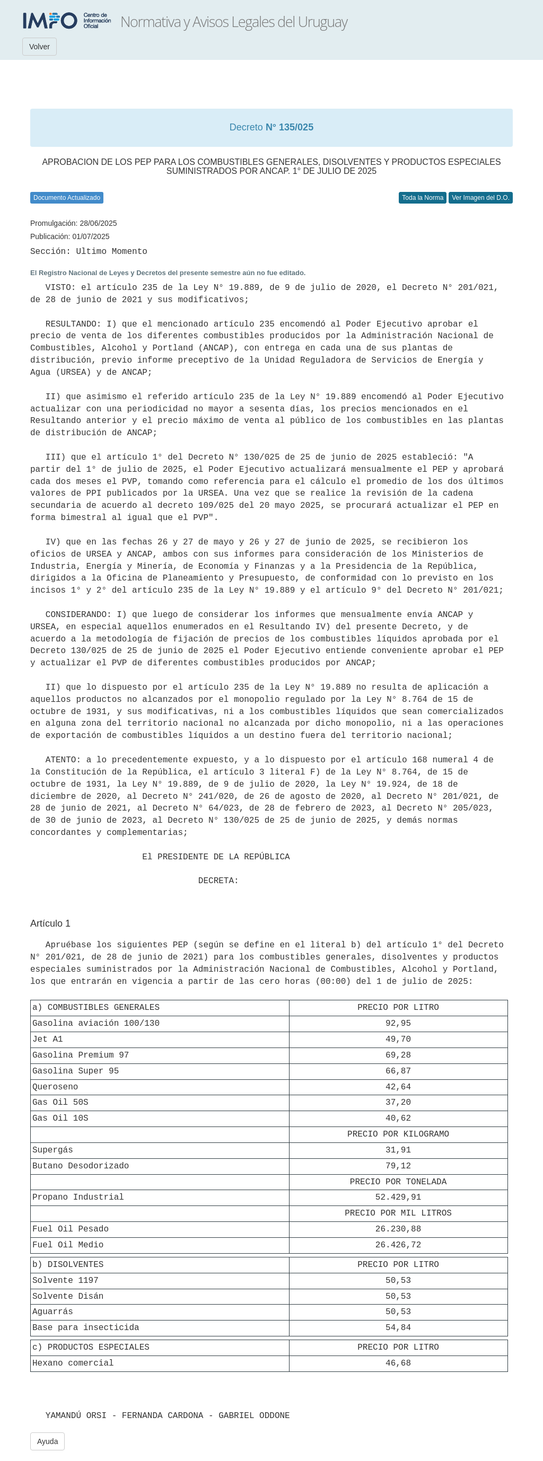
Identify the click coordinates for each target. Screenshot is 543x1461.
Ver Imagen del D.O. (481, 197)
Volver (39, 46)
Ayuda (47, 1441)
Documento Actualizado (66, 197)
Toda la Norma (422, 197)
